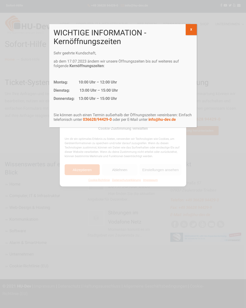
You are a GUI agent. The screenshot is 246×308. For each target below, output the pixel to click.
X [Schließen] (191, 29)
